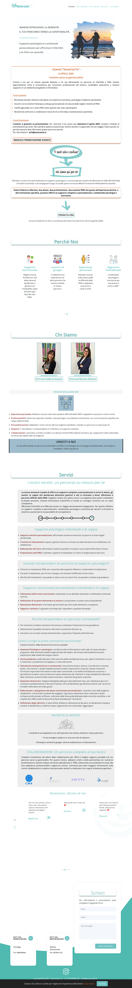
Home (71, 6)
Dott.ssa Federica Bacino (49, 379)
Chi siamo (94, 6)
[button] (65, 314)
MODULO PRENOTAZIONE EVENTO (32, 139)
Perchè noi (82, 6)
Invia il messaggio (106, 946)
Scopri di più (88, 983)
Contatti (114, 6)
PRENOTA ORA (66, 215)
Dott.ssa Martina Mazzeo (82, 379)
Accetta (102, 983)
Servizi (104, 6)
